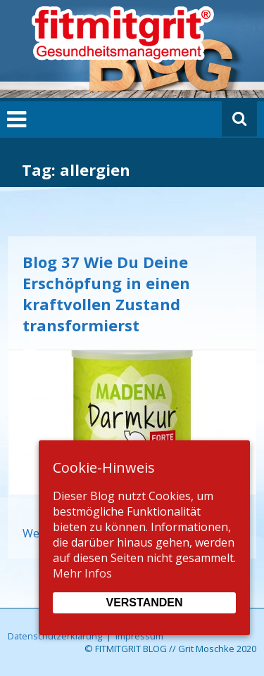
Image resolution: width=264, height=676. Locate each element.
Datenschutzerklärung (55, 636)
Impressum (139, 636)
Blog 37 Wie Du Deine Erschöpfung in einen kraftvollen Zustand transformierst (106, 293)
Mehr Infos (82, 573)
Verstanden (144, 602)
